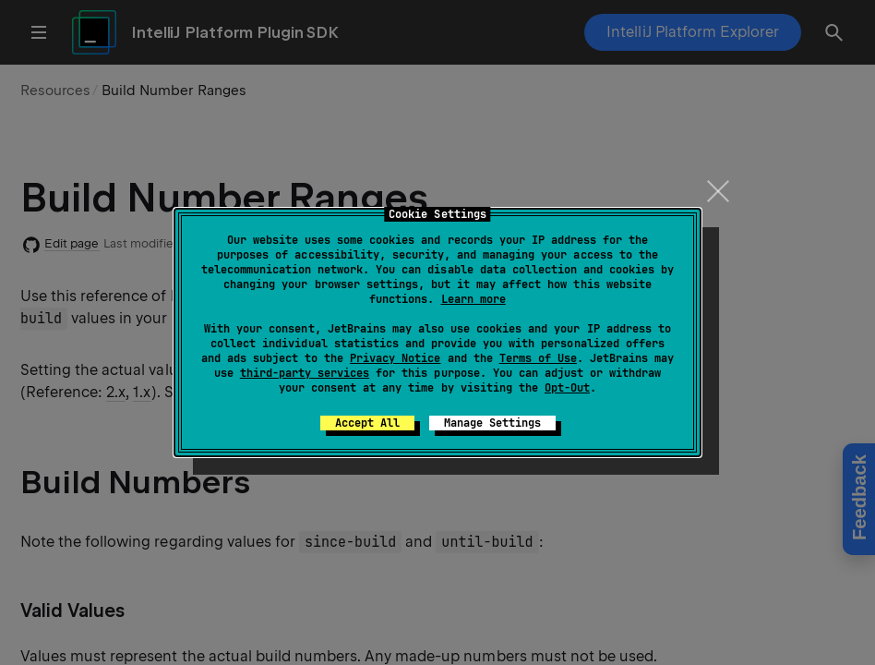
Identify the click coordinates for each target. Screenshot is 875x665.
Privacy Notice (395, 358)
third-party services (304, 373)
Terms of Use (538, 358)
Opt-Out (567, 388)
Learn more (473, 299)
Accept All (367, 423)
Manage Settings (492, 423)
